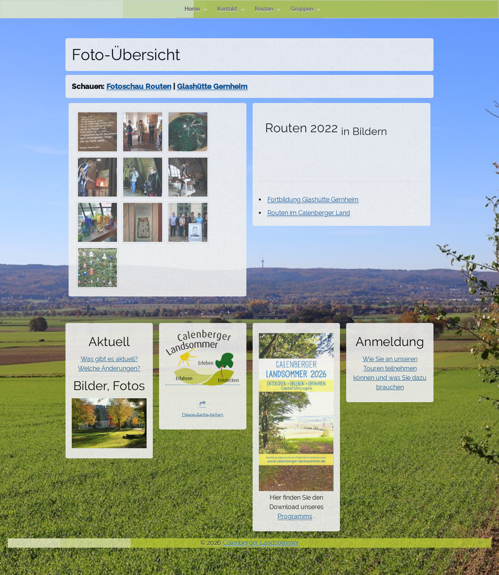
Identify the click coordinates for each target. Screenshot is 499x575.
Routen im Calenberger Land (308, 213)
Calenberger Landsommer (261, 543)
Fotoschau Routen (138, 86)
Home (195, 9)
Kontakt (231, 9)
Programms (295, 516)
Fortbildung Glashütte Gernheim (313, 199)
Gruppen (305, 9)
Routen (268, 9)
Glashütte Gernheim (212, 86)
